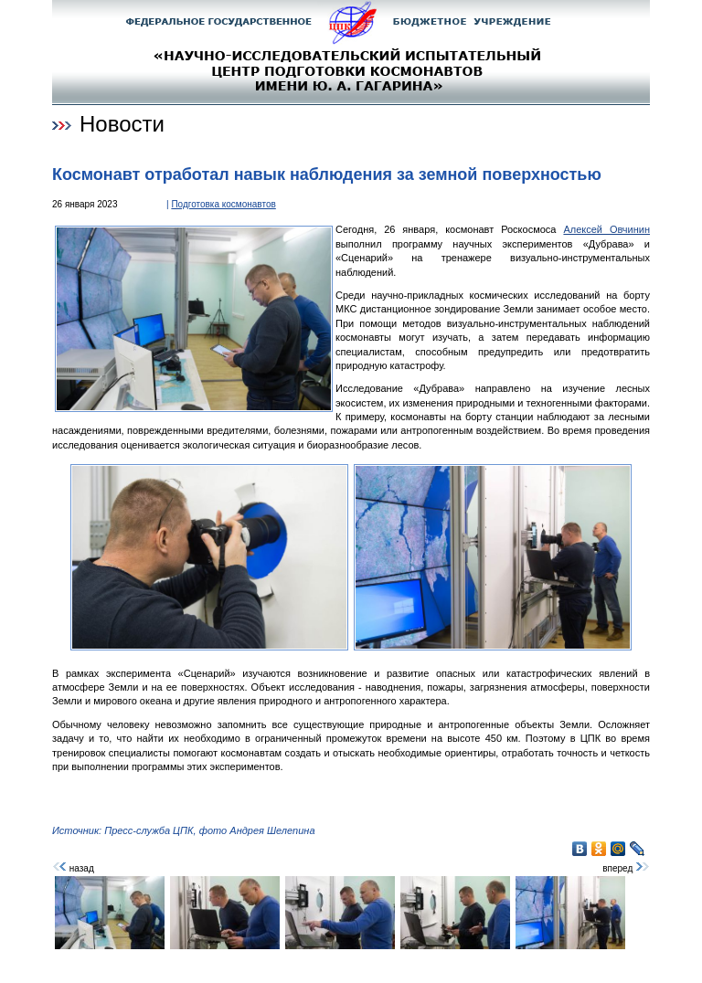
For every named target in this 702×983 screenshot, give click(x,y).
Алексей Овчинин (606, 229)
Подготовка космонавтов (223, 204)
